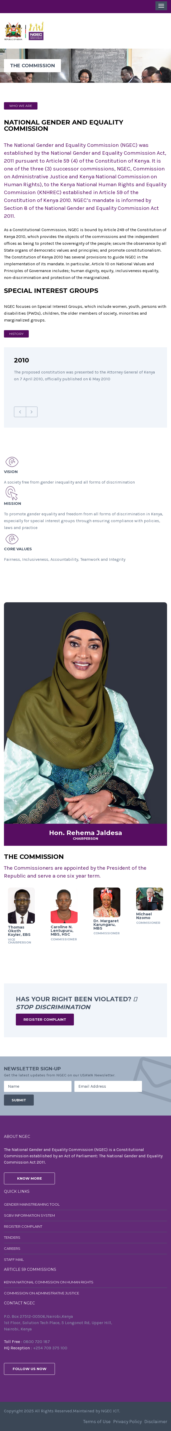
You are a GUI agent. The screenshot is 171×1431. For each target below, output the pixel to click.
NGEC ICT (110, 1410)
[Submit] (19, 1100)
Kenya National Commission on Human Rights (48, 1282)
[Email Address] (108, 1086)
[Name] (38, 1086)
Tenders (12, 1237)
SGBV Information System (29, 1215)
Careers (12, 1248)
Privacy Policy (127, 1421)
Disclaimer (155, 1421)
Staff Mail (14, 1259)
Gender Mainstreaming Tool (32, 1204)
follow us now (29, 1369)
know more (29, 1178)
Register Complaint (44, 1019)
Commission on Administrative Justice (41, 1293)
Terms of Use (97, 1421)
